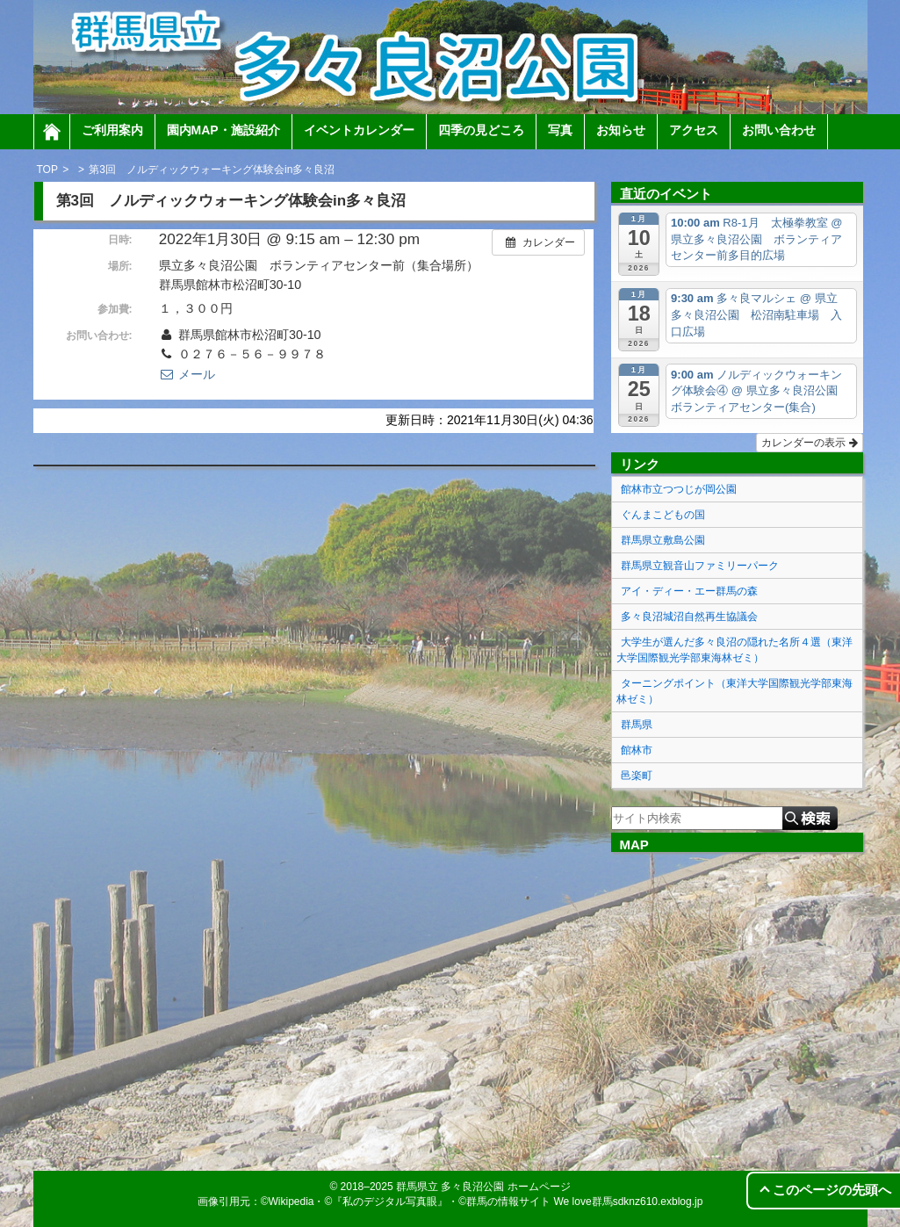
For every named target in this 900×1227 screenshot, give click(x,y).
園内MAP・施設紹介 (223, 130)
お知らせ (620, 130)
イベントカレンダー (359, 130)
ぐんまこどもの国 (663, 515)
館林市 (636, 750)
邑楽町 (636, 775)
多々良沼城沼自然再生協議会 (689, 616)
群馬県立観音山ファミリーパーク (700, 565)
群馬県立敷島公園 (663, 540)
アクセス (693, 130)
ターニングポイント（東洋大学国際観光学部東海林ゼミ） (734, 691)
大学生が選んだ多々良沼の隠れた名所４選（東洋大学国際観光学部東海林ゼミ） (734, 650)
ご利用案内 (112, 130)
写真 (560, 130)
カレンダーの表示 (809, 443)
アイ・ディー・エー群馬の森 (689, 591)
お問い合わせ (779, 130)
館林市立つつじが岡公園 (679, 489)
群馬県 (636, 724)
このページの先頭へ (832, 1189)
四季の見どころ (481, 130)
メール (187, 374)
